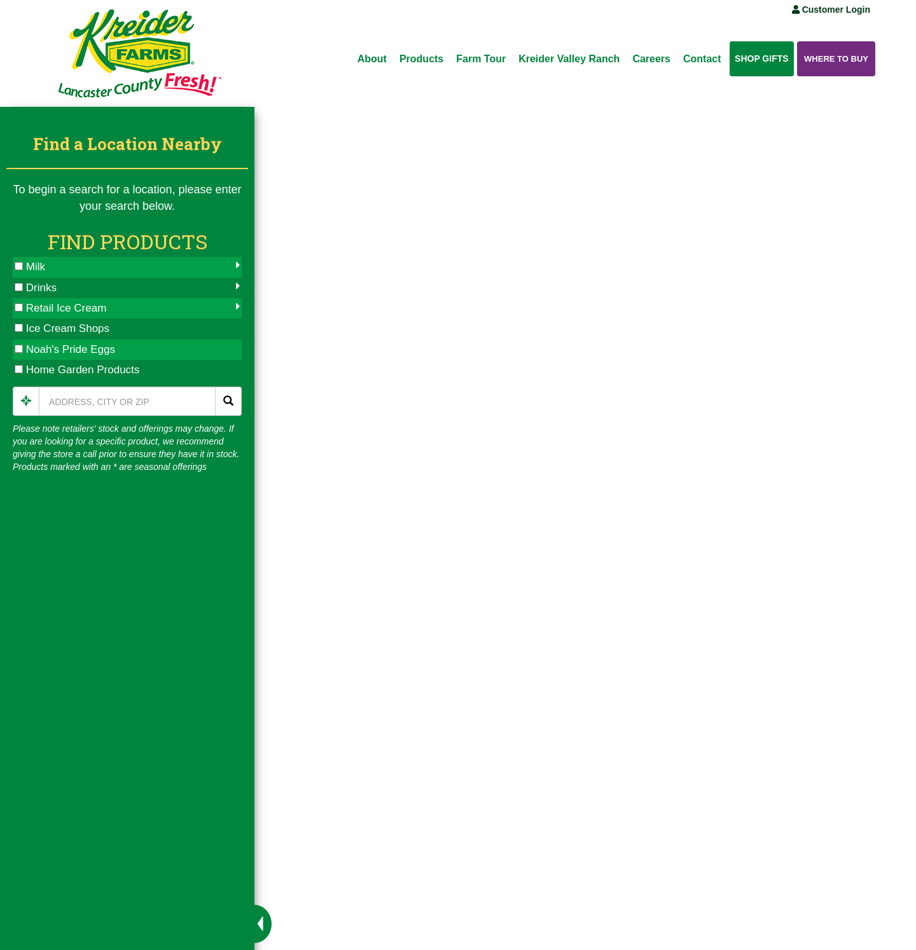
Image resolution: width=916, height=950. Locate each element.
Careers (651, 58)
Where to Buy (836, 59)
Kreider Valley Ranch (569, 58)
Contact (702, 58)
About (372, 58)
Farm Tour (481, 58)
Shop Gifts (762, 58)
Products (421, 58)
